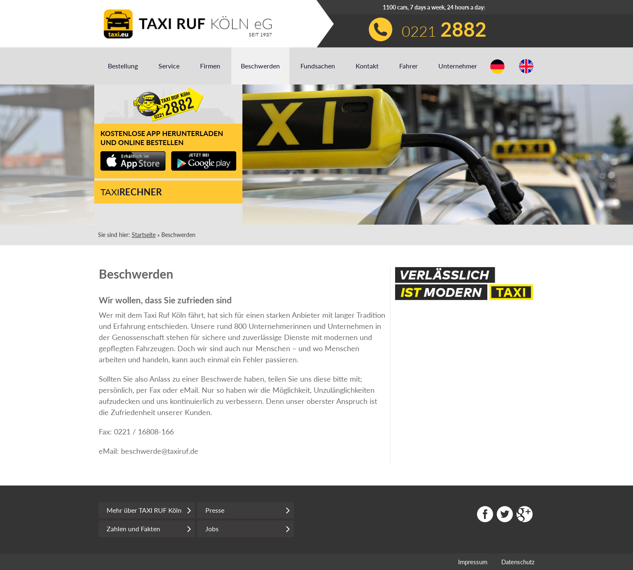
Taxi (131, 191)
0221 (444, 29)
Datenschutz (518, 561)
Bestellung (123, 66)
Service (168, 66)
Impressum (472, 561)
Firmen (210, 66)
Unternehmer (457, 66)
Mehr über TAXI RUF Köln (149, 510)
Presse (247, 510)
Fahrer (408, 66)
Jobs (247, 528)
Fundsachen (317, 66)
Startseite (144, 234)
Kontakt (367, 66)
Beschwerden (260, 66)
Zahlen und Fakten (149, 528)
